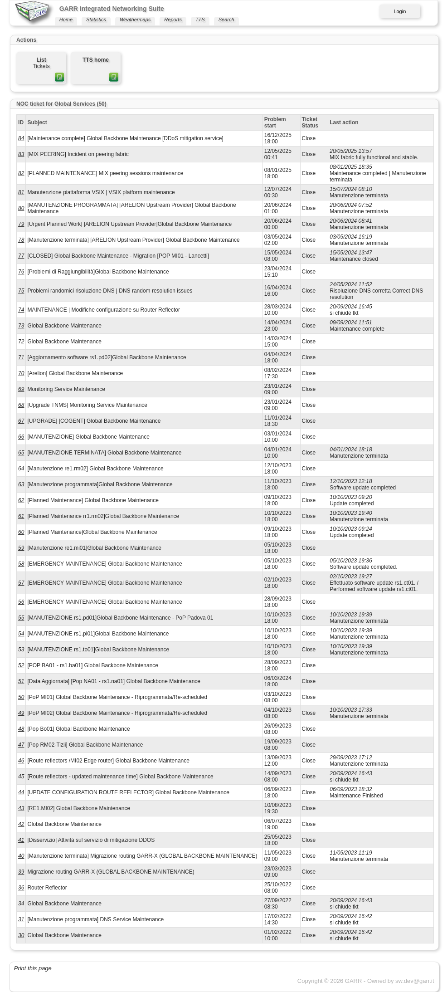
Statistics (96, 19)
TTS (200, 19)
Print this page (33, 968)
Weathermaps (135, 19)
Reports (173, 19)
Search (226, 19)
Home (66, 19)
